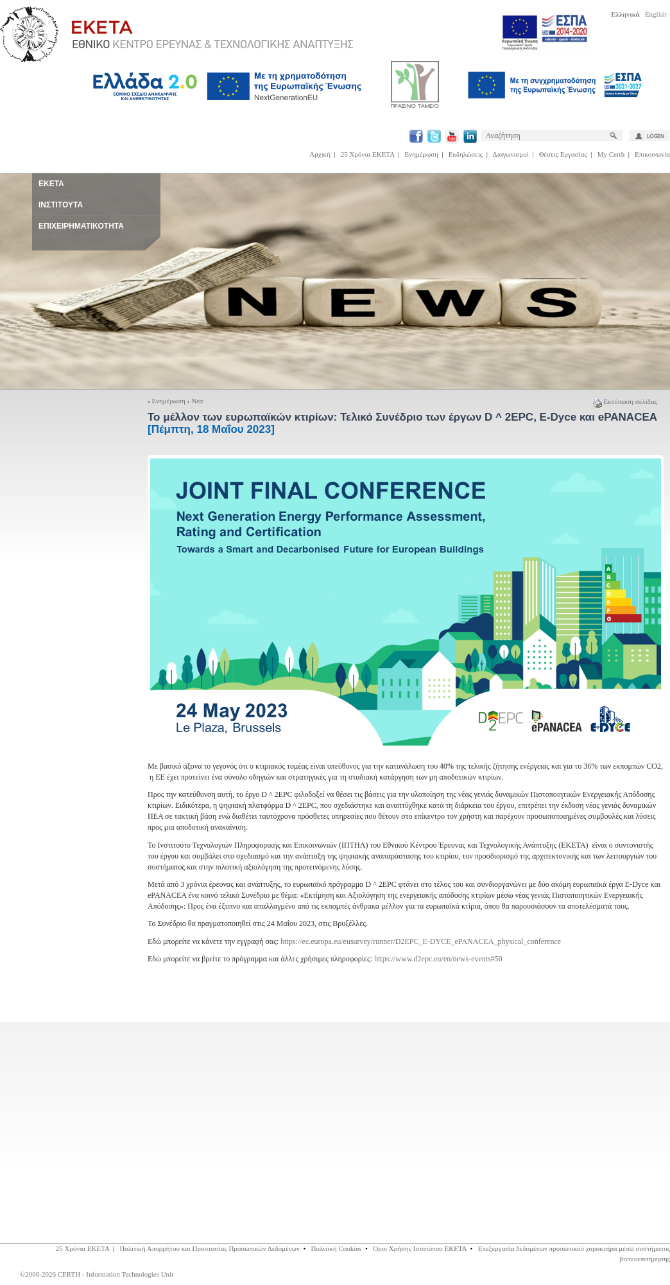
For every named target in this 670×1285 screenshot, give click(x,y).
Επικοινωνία (652, 154)
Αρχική (320, 154)
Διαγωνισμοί (511, 154)
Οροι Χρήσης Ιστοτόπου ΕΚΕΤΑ (420, 1248)
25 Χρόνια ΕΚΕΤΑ (368, 154)
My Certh (610, 154)
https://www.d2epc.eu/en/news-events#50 (438, 958)
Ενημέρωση (421, 154)
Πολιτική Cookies (336, 1248)
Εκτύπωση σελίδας (625, 401)
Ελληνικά (625, 14)
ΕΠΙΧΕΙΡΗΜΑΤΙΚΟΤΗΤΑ (81, 226)
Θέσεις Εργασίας (563, 154)
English (656, 14)
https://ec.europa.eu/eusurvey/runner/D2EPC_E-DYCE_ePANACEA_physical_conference (420, 941)
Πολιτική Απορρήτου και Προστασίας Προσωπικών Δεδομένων (209, 1248)
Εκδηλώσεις (466, 154)
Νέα (197, 401)
